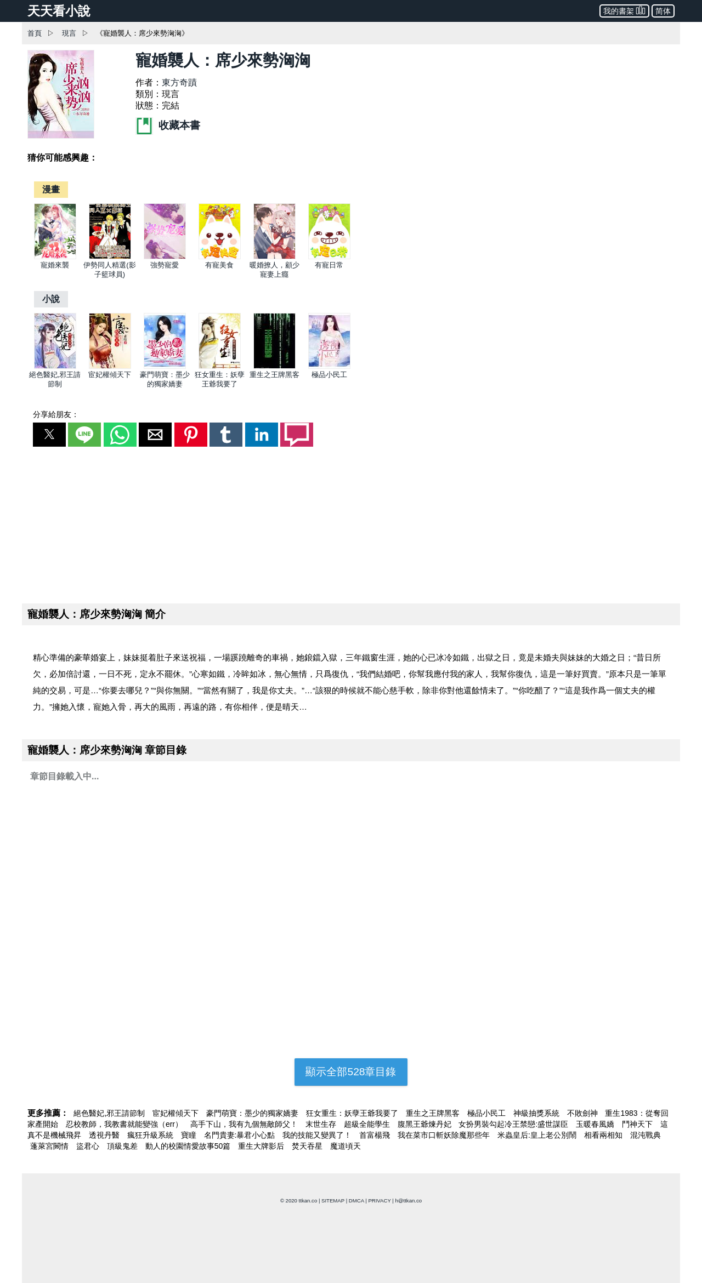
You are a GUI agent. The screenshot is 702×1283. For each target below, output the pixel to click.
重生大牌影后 (262, 1146)
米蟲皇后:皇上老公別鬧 (538, 1135)
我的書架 (624, 10)
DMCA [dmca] (356, 1201)
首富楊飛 (375, 1135)
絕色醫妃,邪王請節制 (110, 1113)
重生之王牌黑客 (274, 374)
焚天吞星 (308, 1146)
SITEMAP (332, 1201)
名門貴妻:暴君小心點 (241, 1135)
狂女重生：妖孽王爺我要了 (353, 1113)
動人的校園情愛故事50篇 (189, 1146)
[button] (49, 435)
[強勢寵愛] (165, 257)
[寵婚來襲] (55, 257)
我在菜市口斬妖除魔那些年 (445, 1135)
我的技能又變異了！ (318, 1135)
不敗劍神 (583, 1113)
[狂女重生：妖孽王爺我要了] (220, 366)
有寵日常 (329, 265)
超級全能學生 (368, 1124)
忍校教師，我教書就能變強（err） (125, 1124)
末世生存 (321, 1124)
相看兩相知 (604, 1135)
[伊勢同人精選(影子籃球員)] (110, 257)
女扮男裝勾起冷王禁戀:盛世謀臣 (514, 1124)
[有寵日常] (329, 257)
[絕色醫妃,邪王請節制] (55, 366)
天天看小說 (58, 11)
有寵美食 (219, 265)
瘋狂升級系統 (151, 1135)
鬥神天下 (638, 1124)
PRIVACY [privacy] (379, 1201)
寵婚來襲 (55, 265)
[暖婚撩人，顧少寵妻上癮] (274, 257)
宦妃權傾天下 (109, 374)
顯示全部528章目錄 (350, 1071)
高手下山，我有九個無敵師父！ (245, 1124)
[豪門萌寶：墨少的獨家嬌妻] (165, 366)
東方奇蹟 (179, 82)
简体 (663, 11)
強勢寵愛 (164, 265)
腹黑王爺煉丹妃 (426, 1124)
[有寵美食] (220, 257)
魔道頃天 (345, 1146)
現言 (69, 33)
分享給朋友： (56, 414)
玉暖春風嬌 (596, 1124)
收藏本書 (167, 125)
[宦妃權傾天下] (110, 366)
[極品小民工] (329, 366)
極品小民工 (329, 374)
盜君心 (88, 1146)
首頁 (34, 33)
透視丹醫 (105, 1135)
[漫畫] (51, 189)
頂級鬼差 (123, 1146)
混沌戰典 (645, 1135)
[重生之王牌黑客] (274, 366)
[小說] (51, 299)
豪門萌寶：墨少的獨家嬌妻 (253, 1113)
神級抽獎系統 (537, 1113)
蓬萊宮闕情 (50, 1146)
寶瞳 (190, 1135)
